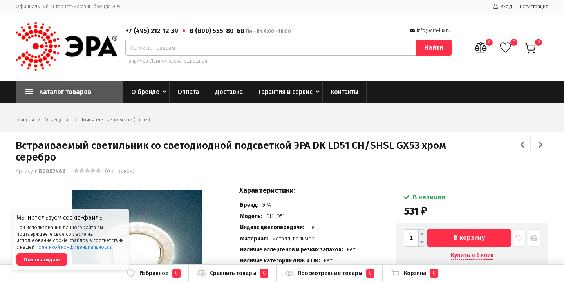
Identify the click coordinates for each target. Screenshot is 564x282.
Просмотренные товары (329, 273)
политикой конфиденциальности (73, 247)
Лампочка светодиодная (178, 61)
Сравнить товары (232, 273)
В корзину (469, 237)
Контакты (344, 92)
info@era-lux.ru (433, 30)
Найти (433, 47)
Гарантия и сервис (286, 92)
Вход (502, 6)
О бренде (145, 92)
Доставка (229, 92)
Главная (25, 120)
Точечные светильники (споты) (115, 120)
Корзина (414, 273)
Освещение (58, 120)
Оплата (188, 92)
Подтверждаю (42, 259)
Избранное (153, 273)
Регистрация (534, 6)
